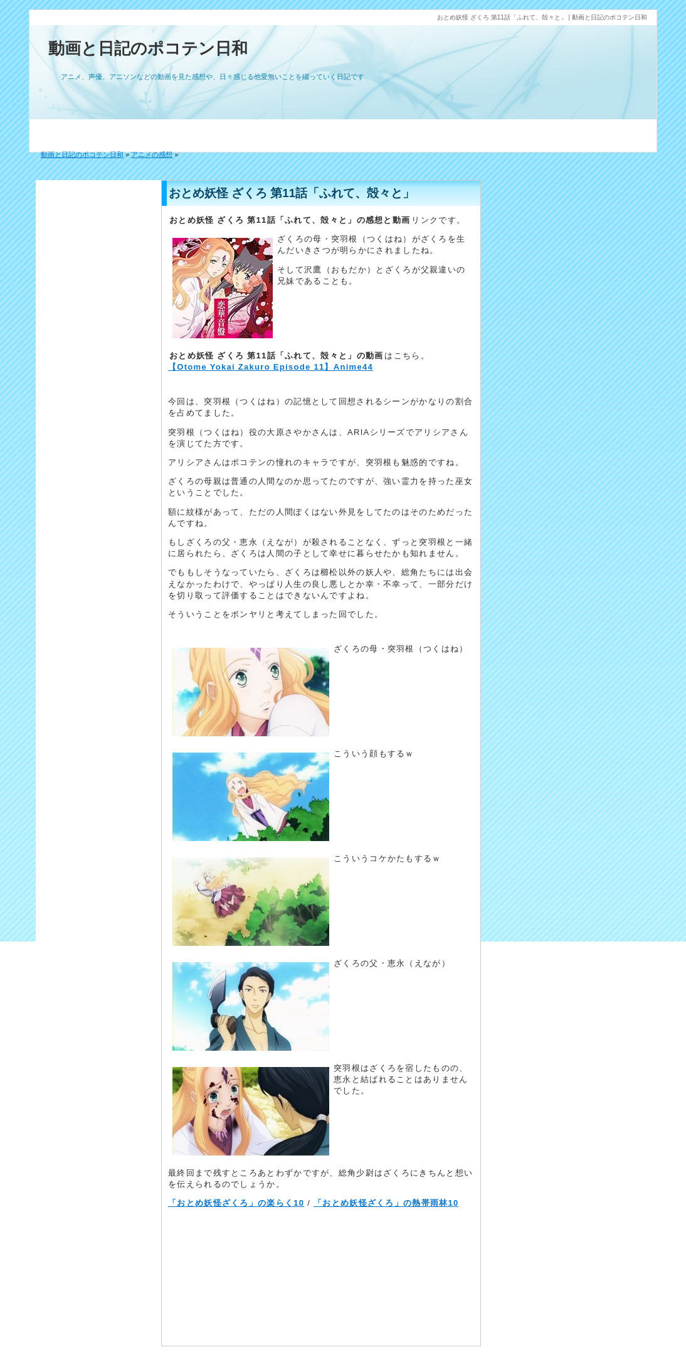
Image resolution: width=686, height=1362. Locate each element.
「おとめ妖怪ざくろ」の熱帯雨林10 (386, 1203)
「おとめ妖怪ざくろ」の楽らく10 (236, 1203)
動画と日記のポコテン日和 (148, 48)
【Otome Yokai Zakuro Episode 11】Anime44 (270, 367)
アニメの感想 (151, 154)
